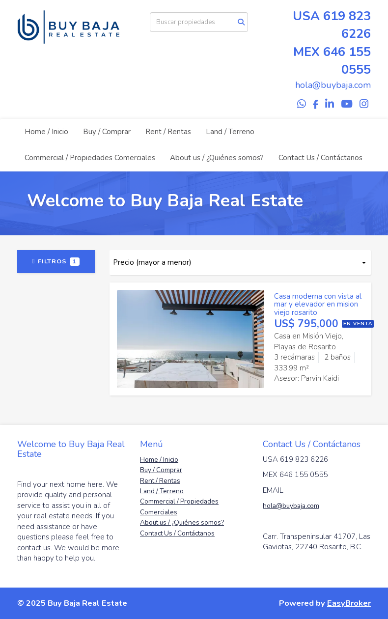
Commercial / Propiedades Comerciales (90, 158)
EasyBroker (349, 603)
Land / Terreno (230, 132)
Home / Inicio (46, 132)
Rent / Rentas (168, 132)
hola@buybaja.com (291, 505)
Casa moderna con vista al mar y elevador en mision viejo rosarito (317, 304)
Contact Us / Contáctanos (320, 158)
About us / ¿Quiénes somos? (217, 158)
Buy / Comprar (107, 132)
